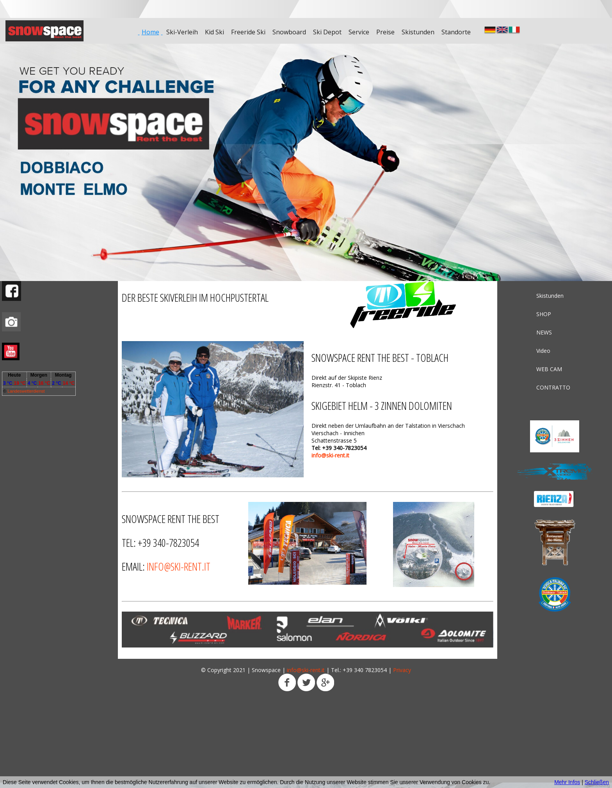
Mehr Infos (567, 782)
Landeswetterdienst (25, 391)
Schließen (597, 782)
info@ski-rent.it (330, 455)
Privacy (402, 670)
